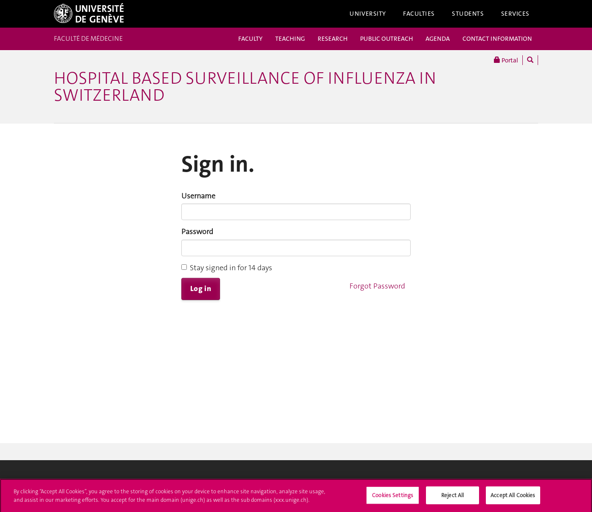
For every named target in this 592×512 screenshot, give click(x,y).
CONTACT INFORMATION (497, 38)
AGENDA (438, 38)
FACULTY (250, 38)
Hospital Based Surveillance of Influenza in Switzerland (245, 87)
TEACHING (290, 38)
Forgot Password (377, 286)
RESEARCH (332, 38)
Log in (200, 288)
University (368, 13)
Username (198, 196)
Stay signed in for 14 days (226, 268)
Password (197, 231)
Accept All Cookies (513, 497)
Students (468, 13)
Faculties (419, 13)
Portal (506, 60)
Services (515, 13)
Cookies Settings (392, 497)
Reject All (452, 497)
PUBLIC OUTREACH (386, 38)
